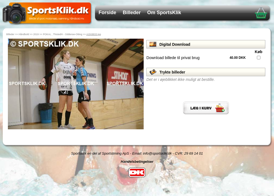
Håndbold (24, 34)
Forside (107, 12)
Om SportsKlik (164, 12)
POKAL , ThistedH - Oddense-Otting (62, 34)
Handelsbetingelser (137, 162)
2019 (36, 34)
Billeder (132, 12)
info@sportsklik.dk (157, 153)
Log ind (137, 183)
